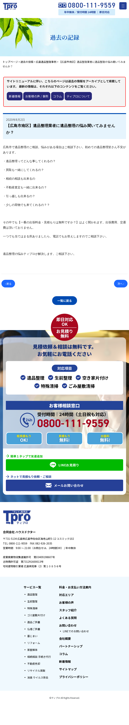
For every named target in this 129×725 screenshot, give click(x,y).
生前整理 (32, 600)
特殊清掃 (32, 607)
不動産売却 (33, 663)
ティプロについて (78, 96)
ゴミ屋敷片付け (36, 614)
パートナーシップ (71, 645)
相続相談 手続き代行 (39, 656)
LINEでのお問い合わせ (76, 630)
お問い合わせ (68, 624)
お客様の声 (66, 601)
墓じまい (32, 635)
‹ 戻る (8, 283)
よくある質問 (68, 617)
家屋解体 (32, 649)
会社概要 (65, 637)
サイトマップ (68, 668)
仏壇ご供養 (33, 628)
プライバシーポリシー (73, 676)
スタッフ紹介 (68, 609)
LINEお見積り (64, 464)
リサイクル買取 (36, 669)
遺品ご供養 (33, 621)
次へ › (120, 283)
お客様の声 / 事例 (36, 96)
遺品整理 (32, 593)
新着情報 (14, 96)
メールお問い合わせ (64, 484)
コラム (57, 96)
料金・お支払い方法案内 (75, 586)
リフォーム (33, 642)
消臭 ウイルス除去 (37, 676)
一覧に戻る (64, 300)
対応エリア (66, 594)
